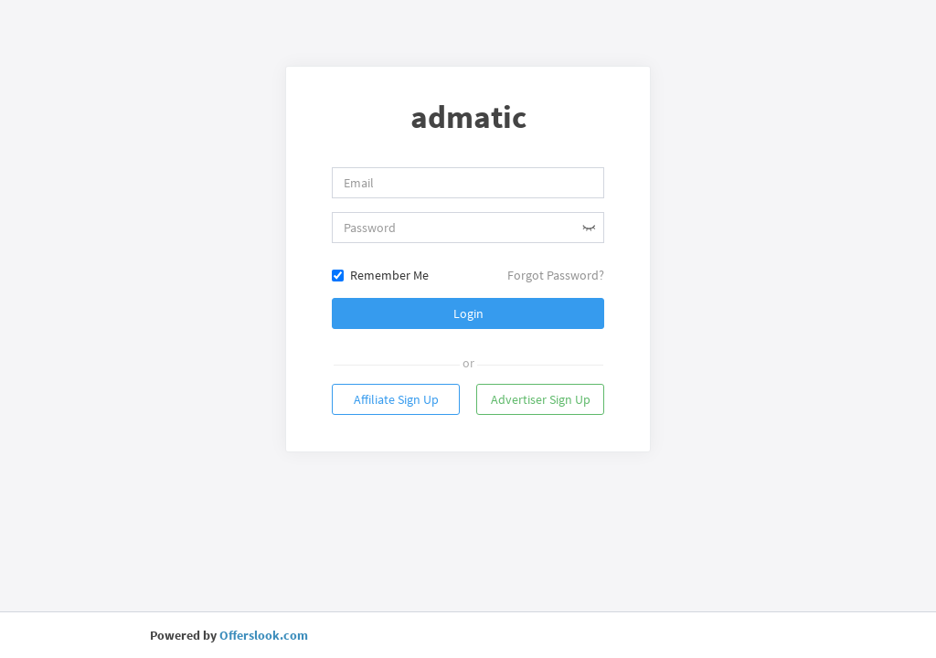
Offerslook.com (263, 635)
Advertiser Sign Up (540, 399)
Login (468, 313)
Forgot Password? (555, 275)
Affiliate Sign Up (396, 399)
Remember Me (380, 275)
